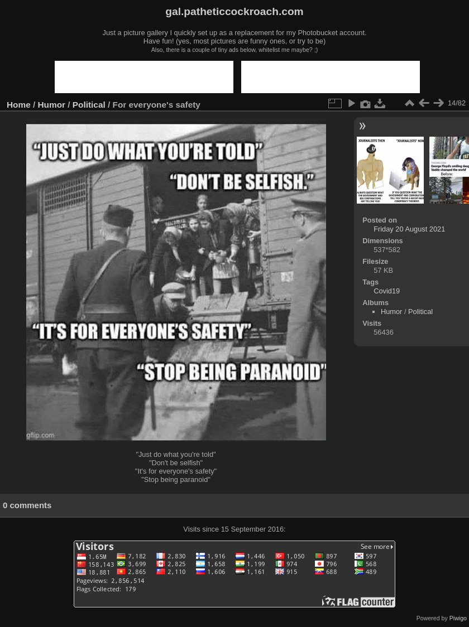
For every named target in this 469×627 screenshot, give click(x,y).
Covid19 (387, 291)
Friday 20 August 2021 (409, 229)
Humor (52, 104)
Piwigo (458, 618)
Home (19, 104)
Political (89, 104)
